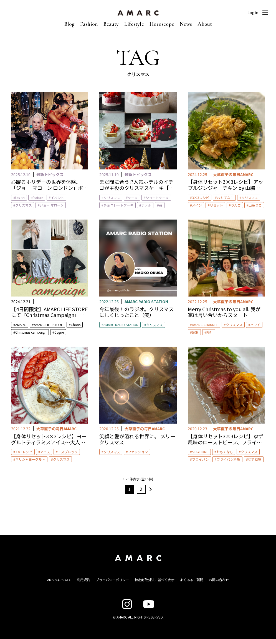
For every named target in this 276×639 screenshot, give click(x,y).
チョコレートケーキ (118, 205)
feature (37, 197)
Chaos (75, 324)
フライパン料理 (228, 459)
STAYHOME (200, 451)
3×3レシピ (200, 197)
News (186, 24)
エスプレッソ (68, 451)
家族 (195, 332)
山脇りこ (255, 205)
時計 (209, 332)
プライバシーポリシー (112, 579)
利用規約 (83, 579)
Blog (69, 24)
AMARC (20, 324)
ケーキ (133, 197)
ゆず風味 (254, 459)
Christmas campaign (31, 332)
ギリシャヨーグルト (30, 459)
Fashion (89, 24)
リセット (216, 205)
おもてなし (225, 197)
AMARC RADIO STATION (120, 324)
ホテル (146, 205)
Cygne (59, 332)
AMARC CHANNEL (205, 324)
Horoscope (162, 24)
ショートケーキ (157, 197)
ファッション (138, 451)
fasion (20, 197)
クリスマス (23, 205)
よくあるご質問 (191, 579)
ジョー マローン (52, 205)
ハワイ (255, 324)
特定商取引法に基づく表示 (154, 579)
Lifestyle (134, 24)
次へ (149, 489)
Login (252, 12)
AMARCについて (59, 579)
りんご (236, 205)
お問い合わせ (219, 579)
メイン (197, 205)
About (204, 24)
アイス (45, 451)
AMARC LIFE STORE (48, 324)
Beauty (111, 24)
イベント (57, 197)
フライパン (200, 459)
